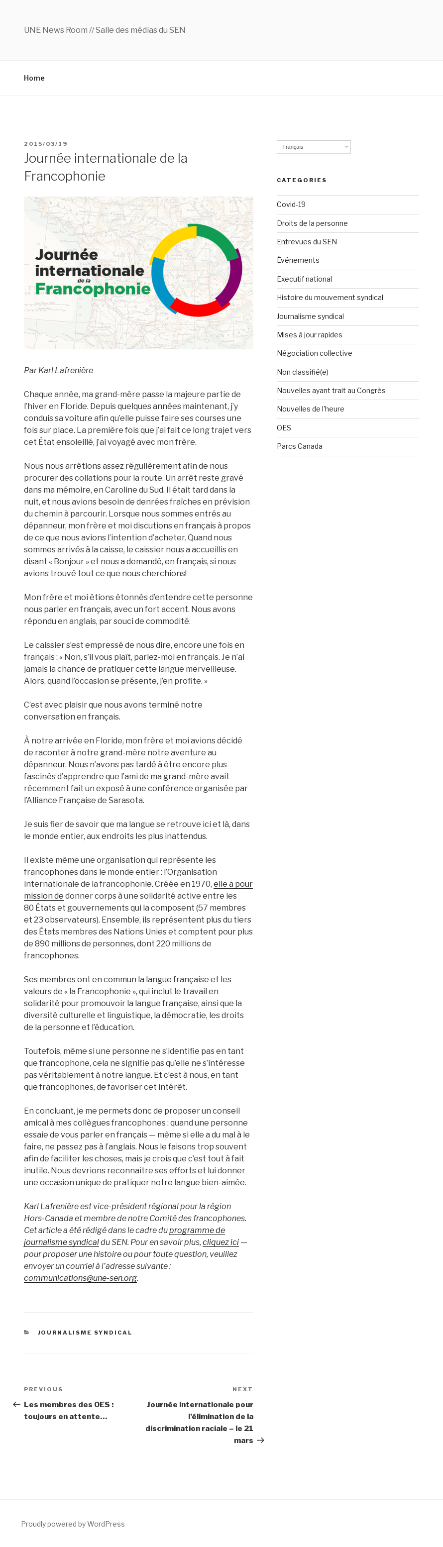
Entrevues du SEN (307, 241)
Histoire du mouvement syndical (330, 297)
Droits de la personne (312, 223)
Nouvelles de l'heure (310, 409)
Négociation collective (314, 353)
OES (284, 427)
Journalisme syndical (85, 1332)
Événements (298, 260)
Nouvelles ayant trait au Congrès (331, 390)
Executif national (304, 279)
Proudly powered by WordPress (73, 1524)
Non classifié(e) (303, 372)
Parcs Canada (300, 446)
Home (34, 78)
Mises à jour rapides (309, 334)
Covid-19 (291, 204)
